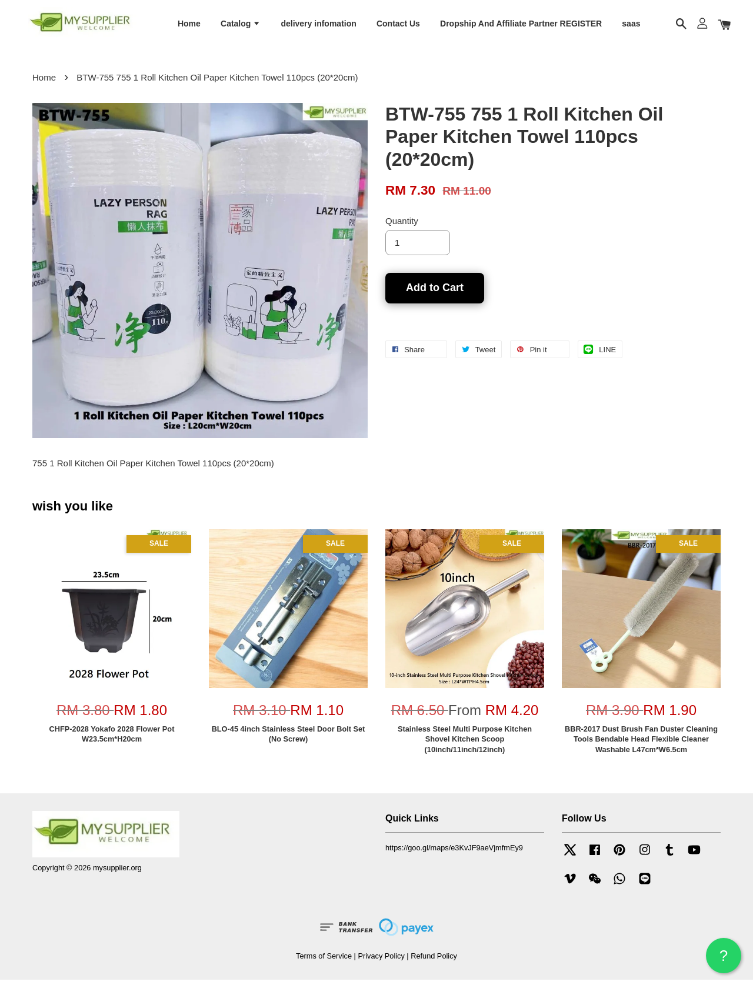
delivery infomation (318, 25)
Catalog (241, 25)
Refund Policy (434, 960)
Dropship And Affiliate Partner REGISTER (521, 25)
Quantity (401, 226)
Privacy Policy (381, 960)
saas (631, 25)
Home (189, 25)
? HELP (723, 960)
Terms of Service (324, 960)
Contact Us (398, 25)
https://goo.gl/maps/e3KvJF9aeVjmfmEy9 (454, 853)
